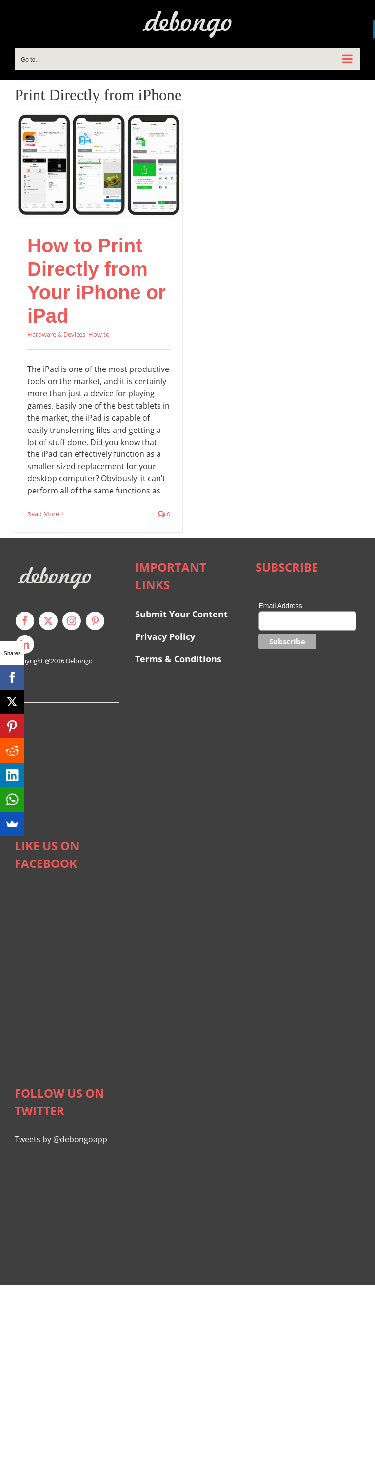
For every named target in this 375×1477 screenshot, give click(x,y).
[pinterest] (95, 621)
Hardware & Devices (56, 334)
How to (99, 334)
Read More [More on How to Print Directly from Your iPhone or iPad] (43, 514)
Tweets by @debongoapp (61, 1139)
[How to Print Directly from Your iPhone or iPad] (98, 164)
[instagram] (71, 621)
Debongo (79, 660)
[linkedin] (25, 644)
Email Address (280, 606)
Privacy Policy (165, 636)
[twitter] (48, 621)
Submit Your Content (182, 614)
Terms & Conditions (178, 659)
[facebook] (25, 621)
